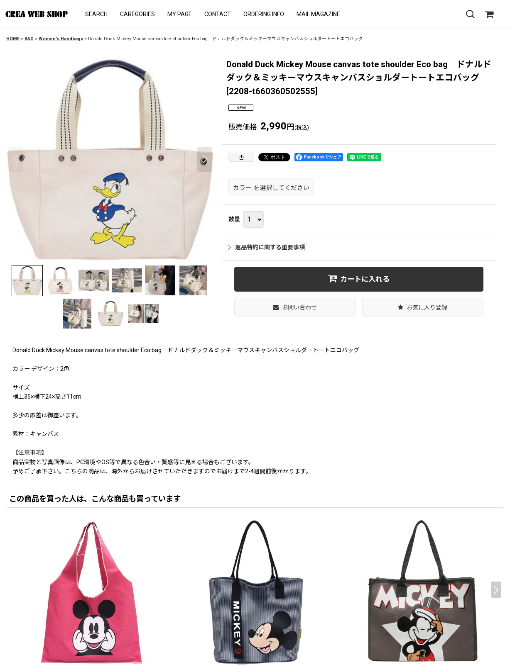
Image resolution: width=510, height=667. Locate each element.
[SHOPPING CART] (489, 14)
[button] (96, 14)
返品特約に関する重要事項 (266, 247)
